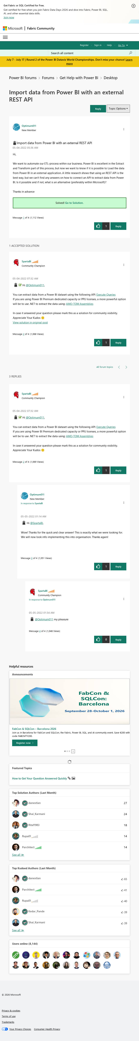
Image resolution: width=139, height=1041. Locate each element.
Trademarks (8, 1021)
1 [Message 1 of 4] (23, 217)
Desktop (110, 77)
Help (109, 45)
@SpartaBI (36, 523)
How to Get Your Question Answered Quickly (40, 778)
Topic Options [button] (117, 108)
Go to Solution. (74, 203)
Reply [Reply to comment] (118, 342)
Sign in (97, 45)
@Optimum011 (35, 285)
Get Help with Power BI (79, 77)
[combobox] (91, 53)
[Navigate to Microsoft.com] (12, 28)
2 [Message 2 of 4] (23, 333)
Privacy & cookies (11, 1010)
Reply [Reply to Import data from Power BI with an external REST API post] (118, 226)
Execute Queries (105, 294)
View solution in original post (30, 322)
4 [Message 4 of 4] (40, 630)
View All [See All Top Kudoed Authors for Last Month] (18, 930)
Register (84, 45)
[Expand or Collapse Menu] (5, 37)
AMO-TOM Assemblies (79, 304)
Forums (48, 77)
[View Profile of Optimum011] (29, 125)
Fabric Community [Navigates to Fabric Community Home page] (40, 28)
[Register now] (24, 743)
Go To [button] (121, 45)
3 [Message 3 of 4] (31, 558)
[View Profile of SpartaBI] (26, 261)
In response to (32, 503)
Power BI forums (23, 77)
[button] (98, 108)
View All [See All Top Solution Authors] (18, 855)
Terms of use (9, 1016)
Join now (9, 17)
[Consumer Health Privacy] (47, 1029)
